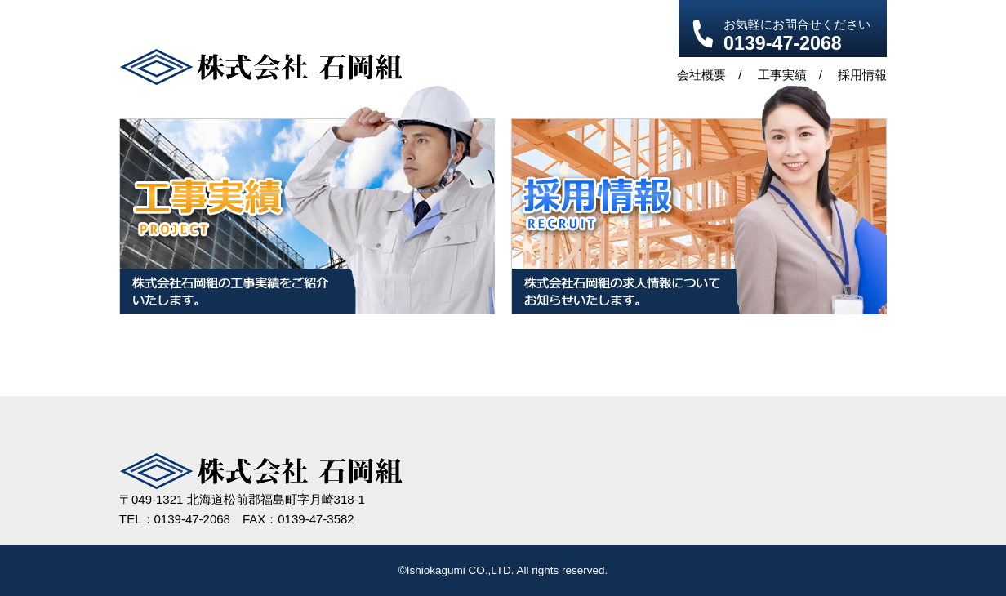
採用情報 (862, 75)
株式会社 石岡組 (261, 67)
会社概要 (701, 75)
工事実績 (782, 75)
